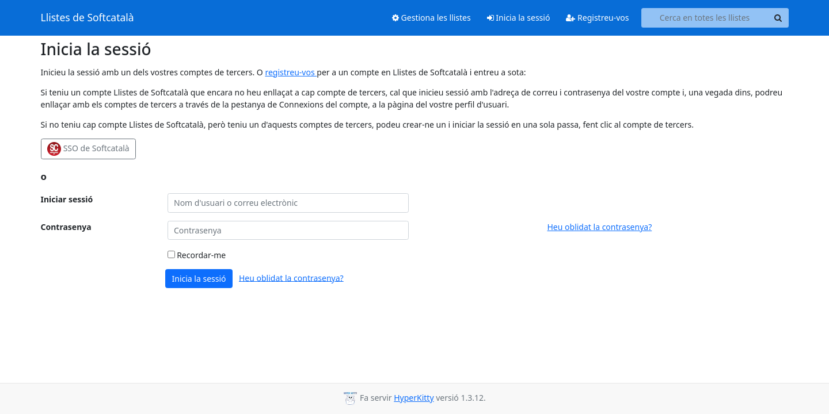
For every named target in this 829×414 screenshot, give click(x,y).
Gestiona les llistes (431, 17)
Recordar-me (197, 255)
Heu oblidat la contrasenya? (599, 226)
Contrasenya (66, 226)
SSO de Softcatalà (88, 149)
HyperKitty (413, 397)
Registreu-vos (597, 17)
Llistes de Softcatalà (87, 18)
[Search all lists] (705, 18)
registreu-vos (291, 72)
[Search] (778, 18)
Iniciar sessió (67, 199)
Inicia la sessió (518, 17)
